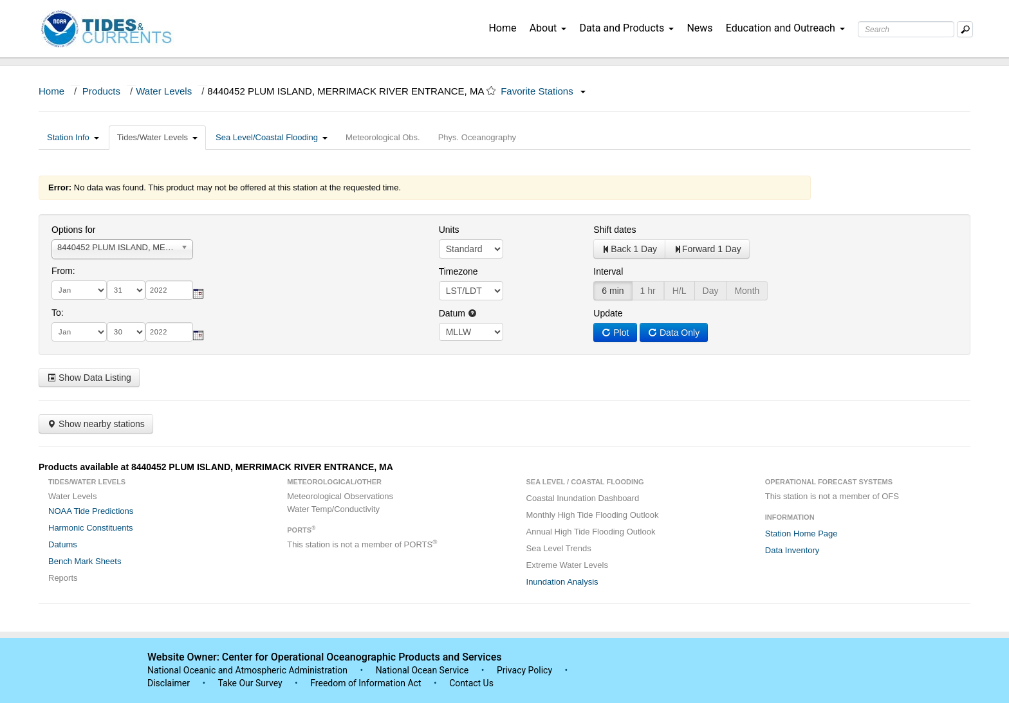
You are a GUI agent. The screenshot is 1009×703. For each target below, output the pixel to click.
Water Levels (164, 91)
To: (57, 312)
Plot (615, 332)
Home (502, 28)
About (548, 28)
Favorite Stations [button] (543, 91)
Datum (458, 313)
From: (63, 271)
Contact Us (471, 683)
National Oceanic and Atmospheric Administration (247, 670)
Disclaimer (168, 683)
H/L (679, 291)
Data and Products (626, 28)
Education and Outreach (785, 28)
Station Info (73, 137)
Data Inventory (792, 550)
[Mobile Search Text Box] (965, 29)
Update (607, 313)
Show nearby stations (96, 424)
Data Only (673, 332)
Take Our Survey (251, 683)
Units (449, 229)
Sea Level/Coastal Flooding (272, 137)
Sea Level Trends (558, 548)
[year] (169, 290)
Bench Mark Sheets (84, 561)
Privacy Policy (524, 670)
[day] (126, 290)
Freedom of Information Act (365, 683)
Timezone (458, 271)
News (699, 28)
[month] (79, 290)
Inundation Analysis (562, 582)
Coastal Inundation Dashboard (583, 498)
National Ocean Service (422, 670)
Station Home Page (801, 533)
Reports (63, 578)
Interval (608, 271)
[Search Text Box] (906, 29)
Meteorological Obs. (383, 137)
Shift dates (614, 229)
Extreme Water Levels (567, 565)
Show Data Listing (89, 377)
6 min (613, 291)
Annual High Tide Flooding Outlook (591, 531)
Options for (73, 229)
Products (101, 91)
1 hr (648, 291)
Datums (62, 544)
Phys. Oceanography (477, 137)
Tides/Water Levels (157, 137)
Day (711, 291)
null (471, 332)
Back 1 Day (629, 249)
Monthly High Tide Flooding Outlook (592, 515)
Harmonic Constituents (90, 528)
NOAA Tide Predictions (90, 511)
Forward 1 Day (707, 249)
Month (746, 291)
